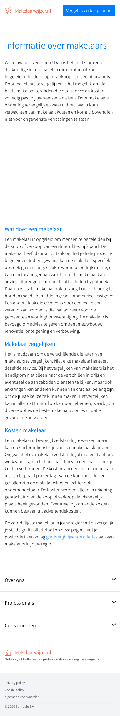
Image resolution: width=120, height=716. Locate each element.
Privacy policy (15, 682)
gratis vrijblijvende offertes (72, 537)
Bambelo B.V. (25, 706)
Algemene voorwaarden (22, 697)
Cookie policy (14, 689)
